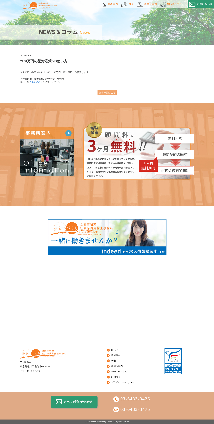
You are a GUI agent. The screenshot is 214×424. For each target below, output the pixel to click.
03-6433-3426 (131, 398)
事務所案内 (117, 366)
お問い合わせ (201, 4)
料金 (127, 4)
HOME (114, 350)
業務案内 (110, 4)
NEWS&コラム (172, 4)
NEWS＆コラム (119, 371)
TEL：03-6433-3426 (30, 371)
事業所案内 (147, 4)
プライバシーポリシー (122, 382)
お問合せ (115, 377)
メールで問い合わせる (74, 401)
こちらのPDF (36, 82)
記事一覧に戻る (107, 92)
